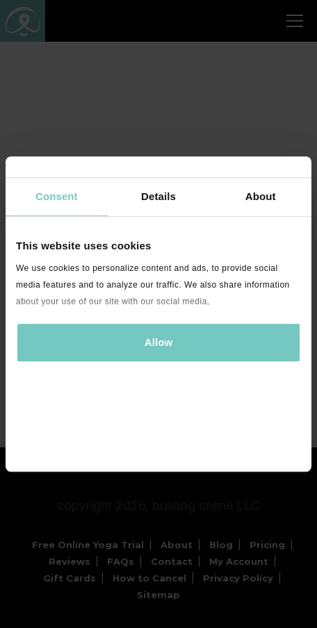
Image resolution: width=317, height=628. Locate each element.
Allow (159, 342)
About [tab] (260, 196)
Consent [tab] (56, 196)
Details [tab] (158, 196)
